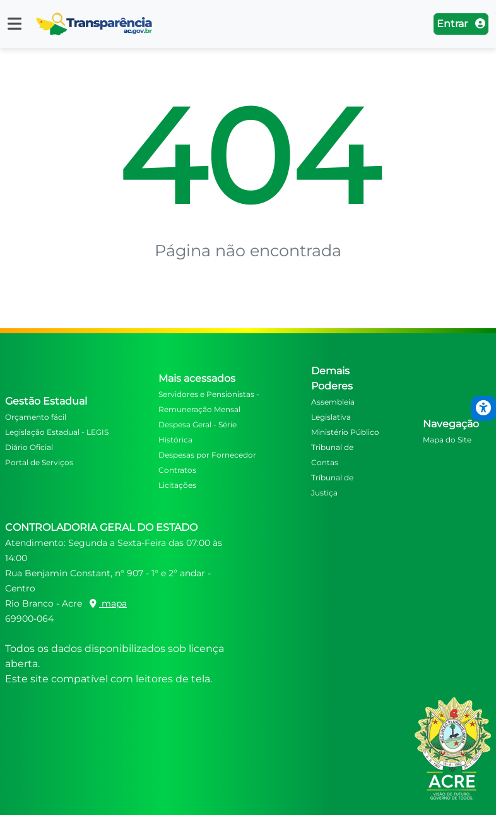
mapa (108, 603)
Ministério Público (345, 432)
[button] (14, 24)
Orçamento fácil (35, 417)
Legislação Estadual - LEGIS (57, 432)
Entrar (461, 24)
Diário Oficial (29, 447)
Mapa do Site (447, 439)
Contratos (177, 470)
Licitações (177, 485)
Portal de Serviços (39, 462)
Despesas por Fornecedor (207, 454)
